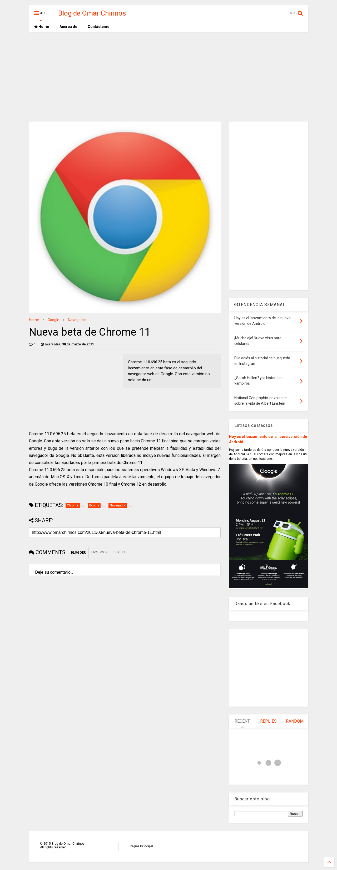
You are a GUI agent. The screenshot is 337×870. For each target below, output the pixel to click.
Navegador (77, 320)
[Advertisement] (168, 77)
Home (41, 27)
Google (53, 320)
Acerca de (68, 27)
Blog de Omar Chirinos (92, 13)
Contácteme (98, 27)
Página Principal (141, 846)
